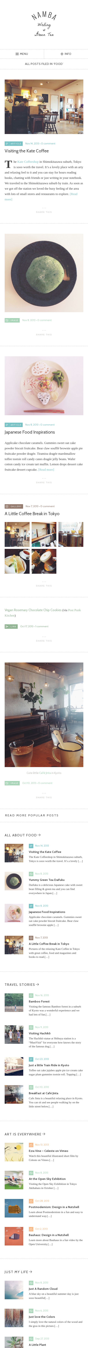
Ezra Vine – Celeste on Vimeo (48, 1151)
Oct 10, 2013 (29, 783)
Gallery (31, 938)
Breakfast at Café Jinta (43, 1093)
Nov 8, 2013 (28, 320)
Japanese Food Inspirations (30, 432)
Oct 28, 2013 (42, 1200)
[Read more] (46, 469)
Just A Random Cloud (43, 1289)
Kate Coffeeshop (28, 161)
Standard (31, 846)
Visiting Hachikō (40, 1033)
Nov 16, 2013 (42, 995)
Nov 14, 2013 (32, 143)
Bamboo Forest (39, 1001)
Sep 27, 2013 (42, 1338)
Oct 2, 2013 (41, 1228)
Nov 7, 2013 (32, 506)
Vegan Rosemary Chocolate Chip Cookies (33, 610)
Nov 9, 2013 (41, 1027)
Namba (44, 23)
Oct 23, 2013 (42, 1059)
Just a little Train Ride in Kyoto (49, 1065)
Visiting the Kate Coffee (27, 150)
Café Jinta (45, 773)
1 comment (41, 626)
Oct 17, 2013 (26, 626)
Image (31, 874)
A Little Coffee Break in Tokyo (32, 513)
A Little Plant (37, 1345)
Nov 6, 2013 (41, 1310)
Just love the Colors (42, 1317)
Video (31, 1145)
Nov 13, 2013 (42, 1144)
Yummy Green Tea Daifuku (47, 880)
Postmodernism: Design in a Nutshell (54, 1207)
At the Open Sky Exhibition (47, 1179)
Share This (44, 212)
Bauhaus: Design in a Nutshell (49, 1235)
